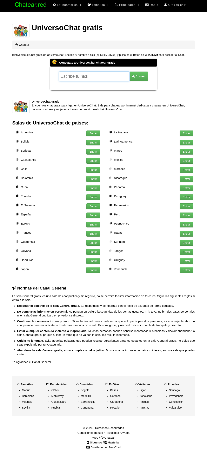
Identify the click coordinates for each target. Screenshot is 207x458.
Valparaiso (175, 407)
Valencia (27, 401)
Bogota (85, 390)
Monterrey (57, 396)
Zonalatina (146, 396)
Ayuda (125, 432)
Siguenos (94, 442)
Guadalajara (58, 401)
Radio (151, 4)
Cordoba (115, 396)
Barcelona (28, 396)
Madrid (26, 390)
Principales (127, 4)
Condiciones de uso (90, 432)
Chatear (24, 44)
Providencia (176, 396)
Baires (114, 390)
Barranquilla (88, 401)
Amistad (145, 407)
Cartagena (87, 407)
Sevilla (26, 407)
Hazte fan (112, 442)
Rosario (114, 407)
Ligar (143, 390)
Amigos (144, 401)
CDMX (55, 390)
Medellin (86, 396)
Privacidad (112, 432)
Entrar (93, 133)
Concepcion (176, 401)
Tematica (98, 4)
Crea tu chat (175, 4)
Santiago (174, 390)
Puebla (55, 407)
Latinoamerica (67, 4)
